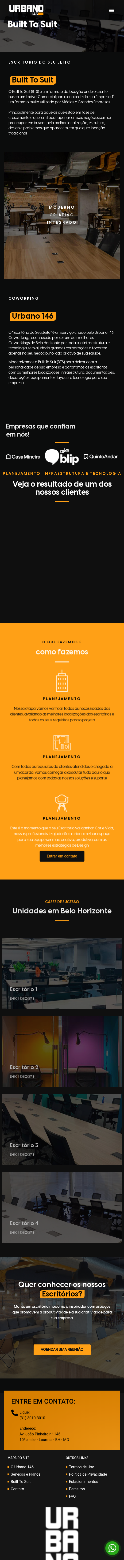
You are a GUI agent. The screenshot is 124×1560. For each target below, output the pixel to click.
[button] (112, 10)
